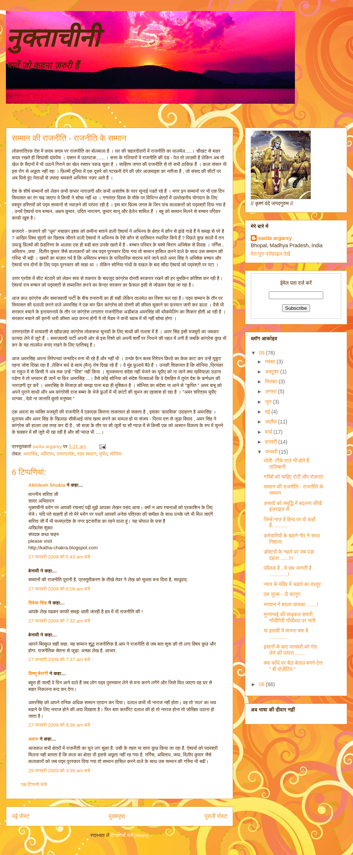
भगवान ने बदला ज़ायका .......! (291, 604)
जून (269, 402)
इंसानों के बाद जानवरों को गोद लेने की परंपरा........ (290, 650)
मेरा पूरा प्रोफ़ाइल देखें (270, 254)
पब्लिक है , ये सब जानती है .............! (287, 571)
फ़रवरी (271, 442)
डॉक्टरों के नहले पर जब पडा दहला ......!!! (289, 555)
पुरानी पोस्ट (215, 816)
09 (262, 353)
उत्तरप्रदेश (66, 454)
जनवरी (272, 452)
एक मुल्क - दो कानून (282, 594)
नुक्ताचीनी (52, 38)
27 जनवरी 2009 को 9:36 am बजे (59, 725)
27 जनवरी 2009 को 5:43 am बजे (59, 557)
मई (268, 412)
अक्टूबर (272, 372)
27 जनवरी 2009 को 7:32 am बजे (59, 621)
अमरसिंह (30, 454)
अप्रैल (271, 422)
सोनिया (116, 454)
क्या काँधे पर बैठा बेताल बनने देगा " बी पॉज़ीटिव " (293, 666)
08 (262, 684)
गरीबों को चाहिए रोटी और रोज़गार (293, 477)
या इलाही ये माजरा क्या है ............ (286, 634)
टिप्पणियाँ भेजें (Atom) (130, 835)
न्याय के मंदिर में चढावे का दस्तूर (292, 584)
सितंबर (271, 381)
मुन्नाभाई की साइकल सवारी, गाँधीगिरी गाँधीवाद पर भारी (289, 617)
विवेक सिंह (37, 603)
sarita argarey (275, 238)
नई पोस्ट (20, 816)
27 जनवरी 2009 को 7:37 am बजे (59, 659)
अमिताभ (47, 454)
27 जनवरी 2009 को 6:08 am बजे (59, 589)
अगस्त (271, 391)
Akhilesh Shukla (46, 485)
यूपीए (103, 454)
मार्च (269, 432)
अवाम (33, 739)
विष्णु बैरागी (38, 673)
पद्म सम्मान (87, 454)
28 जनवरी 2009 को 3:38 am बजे (59, 770)
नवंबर (271, 362)
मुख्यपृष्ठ (117, 816)
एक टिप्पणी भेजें (34, 784)
